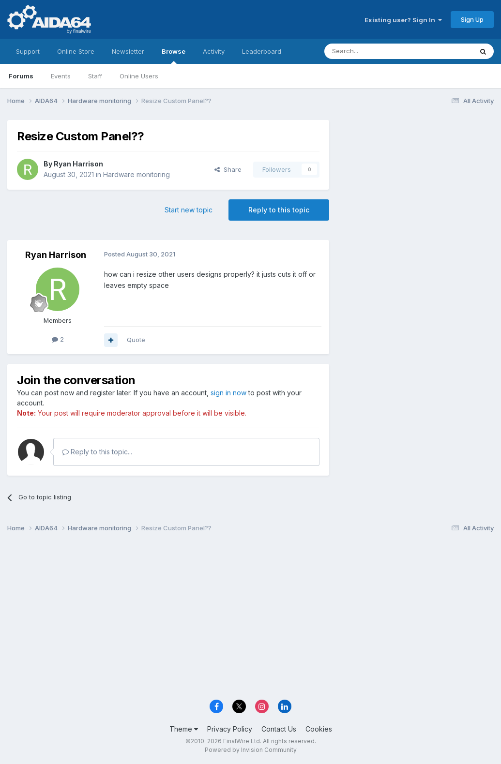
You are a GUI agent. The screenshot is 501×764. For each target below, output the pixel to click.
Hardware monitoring (136, 174)
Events (61, 76)
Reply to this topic (278, 210)
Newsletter (128, 51)
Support (28, 51)
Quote (136, 340)
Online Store (75, 51)
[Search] (373, 51)
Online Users (139, 76)
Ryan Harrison (78, 164)
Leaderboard (261, 51)
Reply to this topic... (97, 452)
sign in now (228, 393)
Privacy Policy (229, 729)
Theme (183, 729)
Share (228, 169)
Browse (173, 55)
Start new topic (189, 210)
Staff (95, 76)
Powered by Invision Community (251, 749)
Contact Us (278, 729)
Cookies (318, 729)
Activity (214, 51)
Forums (21, 76)
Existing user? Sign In (403, 20)
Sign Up (472, 19)
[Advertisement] (416, 184)
